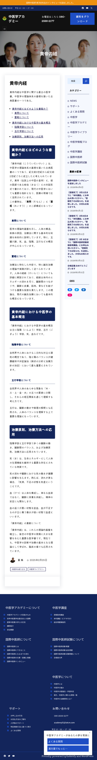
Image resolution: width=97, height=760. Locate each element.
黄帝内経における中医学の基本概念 (31, 122)
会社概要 (10, 629)
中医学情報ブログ (77, 144)
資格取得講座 (59, 615)
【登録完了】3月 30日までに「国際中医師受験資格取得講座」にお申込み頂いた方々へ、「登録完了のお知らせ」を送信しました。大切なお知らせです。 (78, 248)
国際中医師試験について (68, 639)
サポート (75, 106)
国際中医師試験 (78, 162)
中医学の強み (59, 687)
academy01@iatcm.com (64, 722)
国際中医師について (18, 639)
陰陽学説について (24, 127)
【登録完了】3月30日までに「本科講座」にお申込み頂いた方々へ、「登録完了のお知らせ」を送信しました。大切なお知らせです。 (78, 223)
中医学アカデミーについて (23, 607)
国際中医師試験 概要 (61, 646)
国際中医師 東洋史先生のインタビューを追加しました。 (50, 2)
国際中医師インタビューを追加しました (78, 182)
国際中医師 (76, 157)
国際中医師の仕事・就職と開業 (19, 657)
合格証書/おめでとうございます (78, 267)
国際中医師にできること (16, 650)
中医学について (62, 677)
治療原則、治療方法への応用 (27, 136)
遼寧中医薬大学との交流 (16, 622)
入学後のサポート (17, 723)
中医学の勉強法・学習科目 (64, 691)
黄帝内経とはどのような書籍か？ (30, 108)
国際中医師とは (13, 646)
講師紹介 (10, 626)
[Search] (86, 81)
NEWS (73, 100)
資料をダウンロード (82, 19)
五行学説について (24, 131)
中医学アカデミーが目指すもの (19, 615)
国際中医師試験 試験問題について (66, 654)
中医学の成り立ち (18, 569)
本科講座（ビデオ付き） (63, 618)
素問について (21, 113)
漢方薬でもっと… (58, 748)
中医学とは (58, 684)
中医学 (73, 117)
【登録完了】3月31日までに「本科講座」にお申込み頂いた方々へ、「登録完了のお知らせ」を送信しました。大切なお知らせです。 (78, 199)
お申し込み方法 (16, 715)
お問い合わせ (7, 8)
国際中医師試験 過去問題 (63, 650)
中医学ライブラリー (36, 569)
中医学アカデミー (17, 18)
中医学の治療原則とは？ (63, 699)
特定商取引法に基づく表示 (21, 727)
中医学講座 (76, 151)
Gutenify (71, 756)
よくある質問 (77, 111)
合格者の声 (58, 657)
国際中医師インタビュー (16, 661)
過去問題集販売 (60, 622)
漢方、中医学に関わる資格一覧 (65, 695)
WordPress (87, 756)
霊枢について (21, 117)
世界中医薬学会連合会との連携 (19, 618)
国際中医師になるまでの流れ (18, 654)
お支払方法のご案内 (18, 719)
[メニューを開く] (4, 29)
